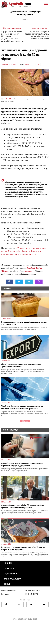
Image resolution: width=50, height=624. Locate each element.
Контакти (5, 594)
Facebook (31, 268)
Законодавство (12, 578)
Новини (8, 563)
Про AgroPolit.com (9, 590)
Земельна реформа (25, 14)
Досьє (7, 584)
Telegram (5, 271)
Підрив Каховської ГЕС (18, 11)
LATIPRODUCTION (32, 590)
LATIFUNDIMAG (31, 594)
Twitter (39, 268)
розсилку (29, 271)
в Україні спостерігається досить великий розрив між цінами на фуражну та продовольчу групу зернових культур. (23, 251)
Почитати (9, 568)
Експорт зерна (35, 11)
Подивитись (10, 573)
